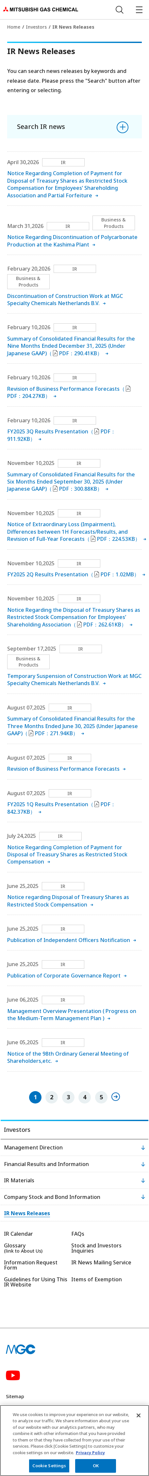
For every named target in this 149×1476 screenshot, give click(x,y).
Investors (36, 27)
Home (13, 27)
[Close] (138, 1417)
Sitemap (15, 1396)
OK (96, 1467)
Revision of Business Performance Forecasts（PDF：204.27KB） (68, 392)
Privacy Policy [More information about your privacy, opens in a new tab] (90, 1454)
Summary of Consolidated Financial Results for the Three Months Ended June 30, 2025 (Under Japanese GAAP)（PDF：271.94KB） (72, 726)
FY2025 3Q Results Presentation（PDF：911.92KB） (61, 435)
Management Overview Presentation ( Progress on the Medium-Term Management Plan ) (71, 1014)
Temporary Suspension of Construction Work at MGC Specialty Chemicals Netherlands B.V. (74, 679)
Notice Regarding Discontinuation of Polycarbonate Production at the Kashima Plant (72, 240)
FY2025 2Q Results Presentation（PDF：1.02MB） (73, 574)
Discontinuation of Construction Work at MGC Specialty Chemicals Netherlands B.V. (65, 299)
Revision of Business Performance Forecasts (63, 768)
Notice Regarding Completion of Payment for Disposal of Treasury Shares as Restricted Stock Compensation (67, 854)
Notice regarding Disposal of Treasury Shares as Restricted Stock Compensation (68, 900)
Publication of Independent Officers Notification (68, 940)
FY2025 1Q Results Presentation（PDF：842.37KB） (61, 808)
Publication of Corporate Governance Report (64, 975)
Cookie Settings (49, 1467)
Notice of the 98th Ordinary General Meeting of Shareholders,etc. (68, 1057)
